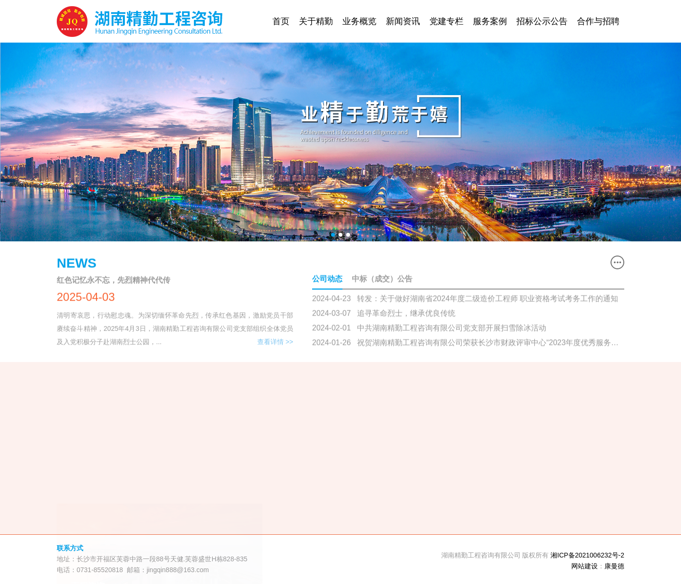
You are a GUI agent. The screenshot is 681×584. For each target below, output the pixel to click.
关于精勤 (316, 21)
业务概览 (359, 21)
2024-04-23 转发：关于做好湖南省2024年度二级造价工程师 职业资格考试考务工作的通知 (465, 299)
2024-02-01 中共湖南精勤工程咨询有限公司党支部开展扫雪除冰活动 (429, 328)
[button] (333, 235)
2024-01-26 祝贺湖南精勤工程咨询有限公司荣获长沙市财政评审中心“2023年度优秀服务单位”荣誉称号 (465, 343)
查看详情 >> (275, 343)
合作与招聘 (598, 21)
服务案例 (490, 21)
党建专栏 (446, 21)
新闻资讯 (403, 21)
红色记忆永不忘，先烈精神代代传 (113, 280)
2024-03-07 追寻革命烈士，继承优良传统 (383, 314)
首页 (280, 21)
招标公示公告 (542, 21)
